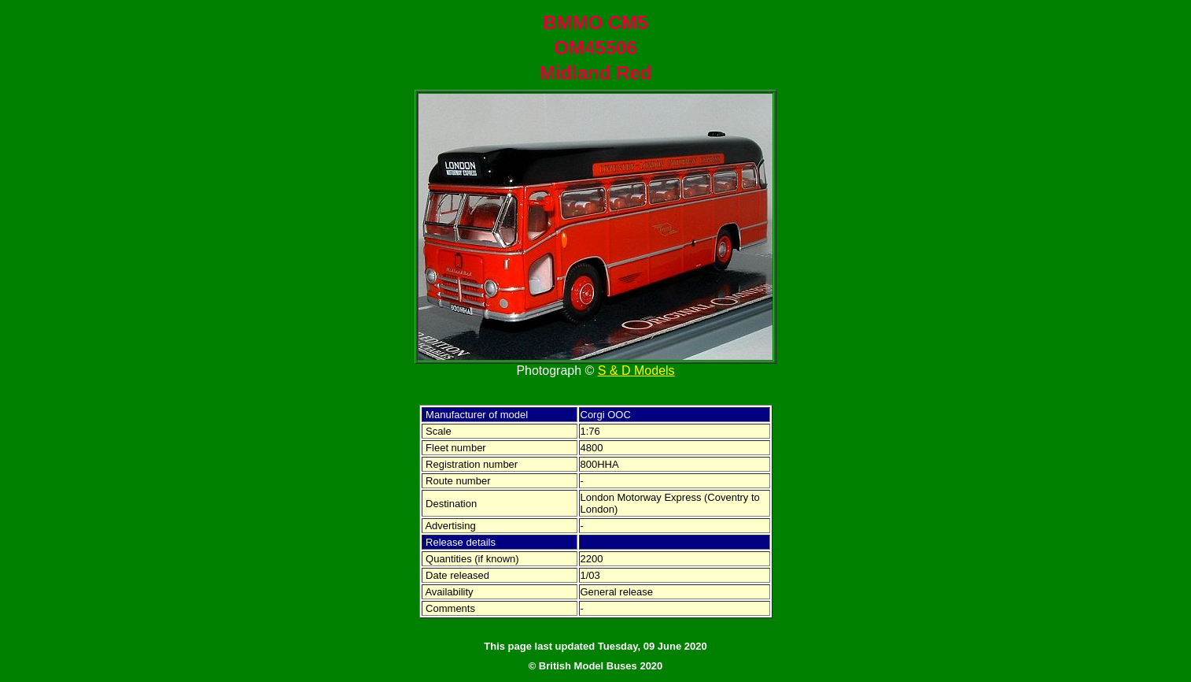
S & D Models (636, 370)
